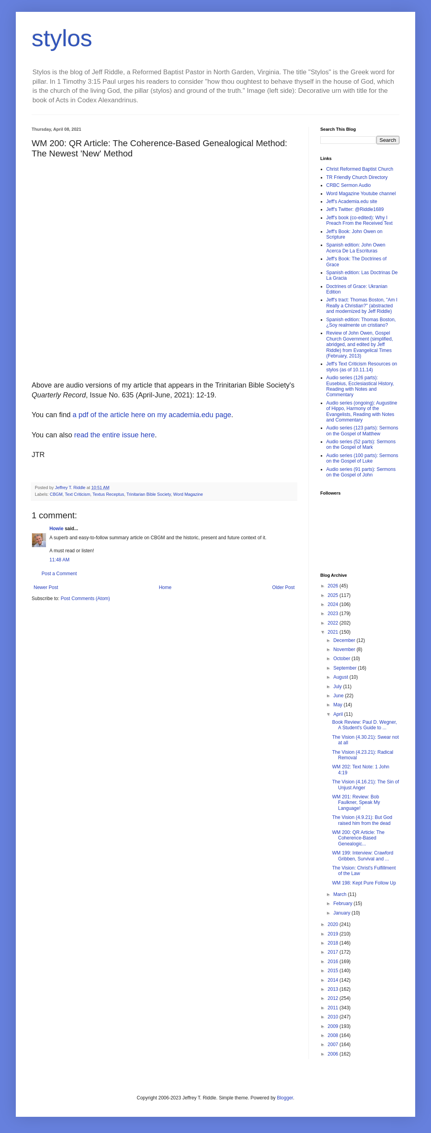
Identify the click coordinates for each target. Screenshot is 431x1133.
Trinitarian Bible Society (149, 494)
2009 (334, 1026)
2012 (334, 998)
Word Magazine (188, 494)
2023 (334, 613)
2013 (334, 989)
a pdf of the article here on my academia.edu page (151, 415)
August (341, 677)
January (342, 913)
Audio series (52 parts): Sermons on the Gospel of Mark (360, 444)
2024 (334, 604)
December (345, 640)
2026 (334, 586)
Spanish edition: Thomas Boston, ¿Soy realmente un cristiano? (361, 322)
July (338, 686)
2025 (334, 595)
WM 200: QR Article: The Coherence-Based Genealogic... (358, 838)
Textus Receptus (108, 494)
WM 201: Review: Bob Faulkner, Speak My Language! (356, 802)
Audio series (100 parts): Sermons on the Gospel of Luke (362, 458)
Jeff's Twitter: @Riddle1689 (355, 209)
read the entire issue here (114, 435)
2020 (334, 924)
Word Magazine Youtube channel (361, 193)
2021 (334, 632)
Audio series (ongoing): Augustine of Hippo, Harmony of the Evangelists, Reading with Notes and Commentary (361, 411)
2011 (334, 1008)
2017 (334, 952)
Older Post (283, 587)
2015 (334, 970)
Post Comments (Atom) (85, 598)
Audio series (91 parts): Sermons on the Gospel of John (360, 472)
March (340, 894)
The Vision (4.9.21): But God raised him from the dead (362, 820)
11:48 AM (59, 560)
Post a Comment (59, 573)
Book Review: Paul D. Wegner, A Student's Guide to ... (364, 724)
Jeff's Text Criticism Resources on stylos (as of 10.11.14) (361, 366)
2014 (334, 980)
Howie (56, 528)
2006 (334, 1054)
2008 (334, 1035)
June (339, 695)
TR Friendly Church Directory (357, 177)
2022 (334, 623)
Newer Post (46, 587)
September (345, 668)
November (345, 649)
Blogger (285, 1098)
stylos (62, 38)
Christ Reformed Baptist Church (359, 169)
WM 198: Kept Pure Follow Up (364, 883)
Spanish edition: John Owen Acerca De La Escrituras (355, 247)
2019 (334, 934)
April (338, 714)
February (343, 903)
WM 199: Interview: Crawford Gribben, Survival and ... (362, 855)
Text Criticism (77, 494)
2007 (334, 1044)
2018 (334, 943)
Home (165, 587)
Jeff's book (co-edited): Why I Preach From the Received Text (359, 220)
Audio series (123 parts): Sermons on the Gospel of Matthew (362, 430)
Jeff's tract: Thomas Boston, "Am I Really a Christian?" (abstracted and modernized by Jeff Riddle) (361, 305)
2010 (334, 1017)
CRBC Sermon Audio (348, 185)
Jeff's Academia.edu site (351, 201)
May (338, 705)
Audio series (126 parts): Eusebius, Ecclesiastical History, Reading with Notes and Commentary (360, 386)
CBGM (56, 494)
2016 (334, 961)
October (342, 658)
